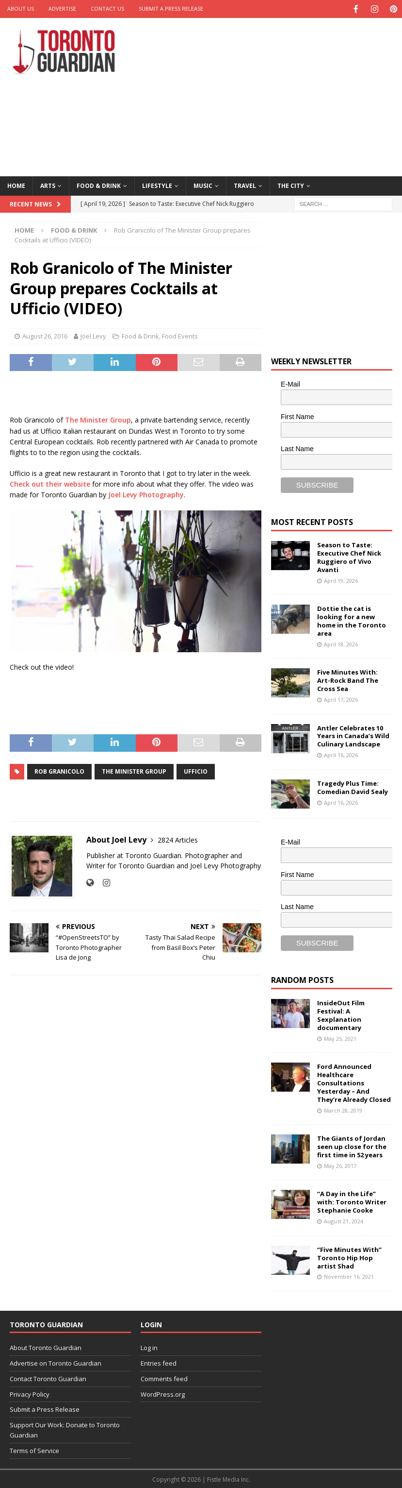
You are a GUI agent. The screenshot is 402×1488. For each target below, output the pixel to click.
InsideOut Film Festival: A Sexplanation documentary (341, 1014)
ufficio (196, 770)
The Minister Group (98, 418)
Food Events (180, 335)
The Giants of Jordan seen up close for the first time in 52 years (351, 1145)
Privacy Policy (29, 1393)
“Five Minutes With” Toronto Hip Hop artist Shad (349, 1256)
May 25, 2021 (340, 1037)
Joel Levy (93, 335)
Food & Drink (99, 185)
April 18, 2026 (341, 643)
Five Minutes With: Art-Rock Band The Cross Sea (347, 679)
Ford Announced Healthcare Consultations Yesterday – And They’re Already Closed (354, 1082)
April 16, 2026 (341, 754)
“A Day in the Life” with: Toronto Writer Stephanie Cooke (351, 1201)
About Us (20, 8)
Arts (47, 185)
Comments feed (164, 1377)
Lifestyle (157, 185)
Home (16, 185)
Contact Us (107, 8)
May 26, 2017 (340, 1164)
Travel (245, 185)
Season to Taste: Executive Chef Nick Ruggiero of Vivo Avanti (349, 556)
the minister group (134, 770)
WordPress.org (163, 1393)
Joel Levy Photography (146, 493)
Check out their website (50, 483)
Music (202, 185)
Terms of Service (34, 1449)
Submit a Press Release (171, 8)
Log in (149, 1346)
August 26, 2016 (44, 335)
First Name (297, 416)
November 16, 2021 (349, 1275)
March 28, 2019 (343, 1109)
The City (290, 185)
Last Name (297, 448)
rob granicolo (59, 770)
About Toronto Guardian (45, 1346)
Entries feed (159, 1362)
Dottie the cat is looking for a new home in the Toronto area (351, 620)
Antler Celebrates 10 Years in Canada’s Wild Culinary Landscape (353, 735)
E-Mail (290, 383)
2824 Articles (178, 839)
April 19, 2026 (341, 579)
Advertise (62, 8)
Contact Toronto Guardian (48, 1377)
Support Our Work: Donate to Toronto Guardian (65, 1429)
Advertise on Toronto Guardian (55, 1362)
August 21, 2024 (343, 1220)
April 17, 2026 (341, 698)
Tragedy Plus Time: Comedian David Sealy (352, 786)
